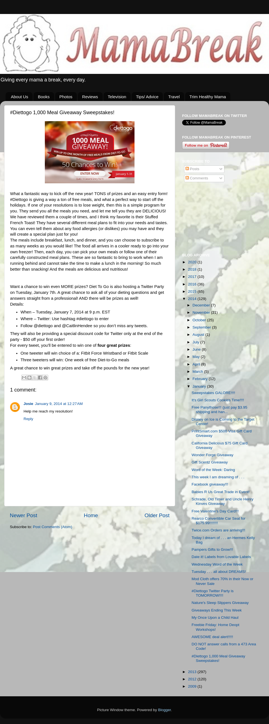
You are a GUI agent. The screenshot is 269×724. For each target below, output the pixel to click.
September (202, 327)
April (197, 364)
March (198, 371)
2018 (193, 269)
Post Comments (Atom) (52, 527)
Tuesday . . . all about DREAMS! (219, 572)
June (197, 349)
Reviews (90, 96)
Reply (28, 419)
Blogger (164, 710)
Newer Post (23, 515)
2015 (193, 291)
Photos (66, 96)
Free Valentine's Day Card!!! (215, 511)
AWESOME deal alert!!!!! (212, 637)
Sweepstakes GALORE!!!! (213, 393)
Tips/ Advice (147, 96)
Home (91, 515)
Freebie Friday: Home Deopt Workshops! (215, 627)
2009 (193, 686)
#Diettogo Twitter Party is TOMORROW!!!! (213, 593)
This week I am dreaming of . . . (218, 477)
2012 (193, 679)
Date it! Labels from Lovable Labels (221, 557)
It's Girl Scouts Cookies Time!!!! (218, 400)
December (202, 305)
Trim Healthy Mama (207, 96)
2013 (193, 672)
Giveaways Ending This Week (217, 610)
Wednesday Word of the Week (217, 564)
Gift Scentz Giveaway (210, 462)
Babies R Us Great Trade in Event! (221, 492)
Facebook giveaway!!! (210, 484)
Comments (196, 178)
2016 (193, 284)
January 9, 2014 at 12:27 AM (59, 404)
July (196, 342)
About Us (19, 96)
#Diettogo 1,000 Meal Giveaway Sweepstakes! (218, 658)
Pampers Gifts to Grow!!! (212, 549)
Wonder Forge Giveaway (212, 455)
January (200, 386)
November (202, 312)
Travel (174, 96)
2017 (193, 277)
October (200, 320)
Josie (28, 404)
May (197, 357)
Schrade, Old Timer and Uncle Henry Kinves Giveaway (223, 501)
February (201, 379)
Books (44, 96)
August (199, 334)
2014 (193, 299)
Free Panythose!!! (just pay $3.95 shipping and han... (219, 409)
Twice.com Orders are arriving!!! (218, 530)
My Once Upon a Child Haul (215, 617)
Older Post (157, 515)
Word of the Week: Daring (213, 470)
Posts (192, 169)
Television (117, 96)
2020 (193, 262)
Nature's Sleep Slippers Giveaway (220, 603)
